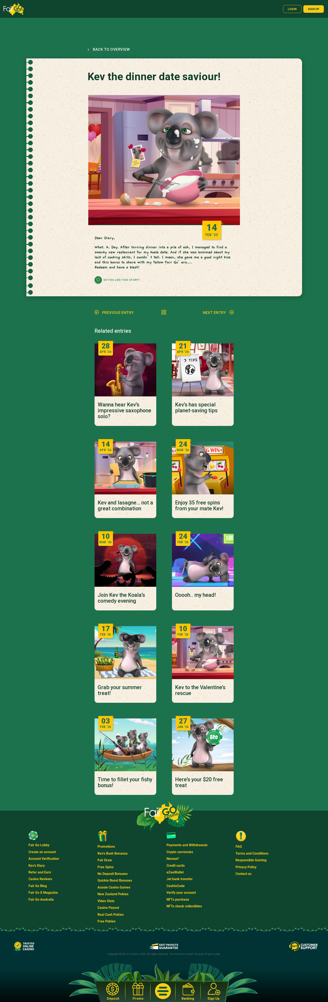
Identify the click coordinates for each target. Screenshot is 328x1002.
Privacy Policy (246, 867)
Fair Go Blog (37, 886)
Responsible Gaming (251, 860)
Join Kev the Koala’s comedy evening (121, 598)
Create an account (42, 852)
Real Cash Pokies (110, 915)
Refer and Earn (39, 872)
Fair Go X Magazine (43, 893)
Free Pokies (106, 921)
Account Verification (43, 859)
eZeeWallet (175, 872)
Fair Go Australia (41, 899)
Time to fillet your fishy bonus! (125, 782)
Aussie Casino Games (113, 887)
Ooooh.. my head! (195, 595)
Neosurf (173, 859)
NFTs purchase (178, 899)
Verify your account (181, 893)
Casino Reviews (40, 879)
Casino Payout (108, 908)
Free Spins (105, 867)
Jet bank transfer (180, 879)
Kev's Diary (36, 866)
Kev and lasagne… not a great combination (125, 506)
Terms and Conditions (252, 853)
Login (292, 9)
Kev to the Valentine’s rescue (200, 690)
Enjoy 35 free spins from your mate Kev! (199, 506)
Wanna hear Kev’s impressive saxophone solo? (124, 410)
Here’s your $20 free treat (199, 782)
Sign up (313, 9)
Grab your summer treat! (120, 690)
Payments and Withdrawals (187, 845)
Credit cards (176, 866)
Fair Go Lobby (38, 845)
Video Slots (105, 901)
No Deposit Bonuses (112, 874)
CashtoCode (176, 886)
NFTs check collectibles (184, 906)
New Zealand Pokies (112, 894)
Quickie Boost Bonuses (114, 880)
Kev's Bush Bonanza (112, 853)
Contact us (243, 874)
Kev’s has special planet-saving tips (196, 408)
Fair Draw (104, 860)
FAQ (239, 847)
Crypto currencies (180, 852)
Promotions (106, 847)
